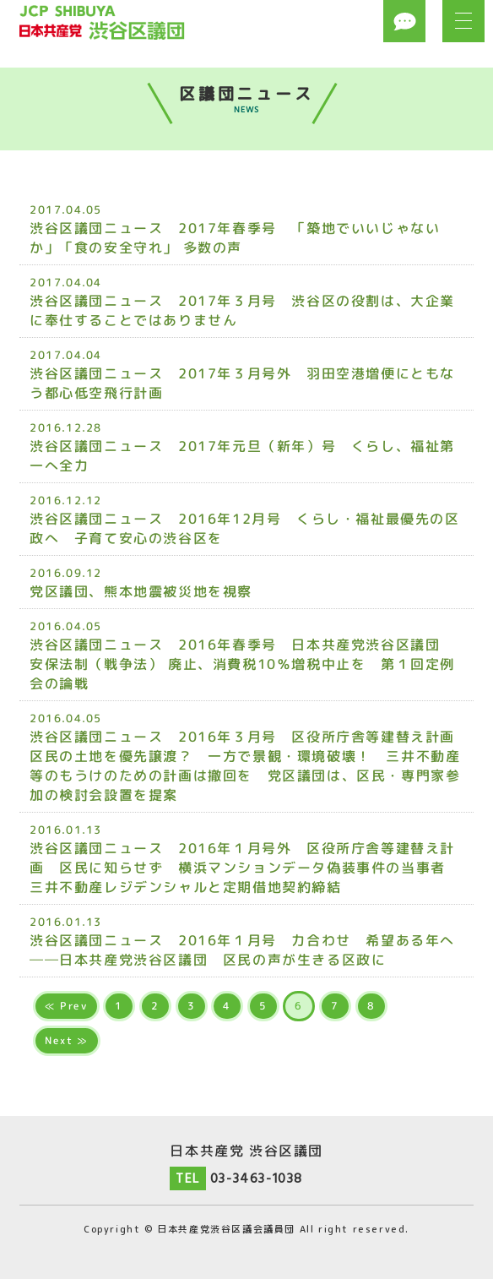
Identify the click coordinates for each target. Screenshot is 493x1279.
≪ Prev (66, 1006)
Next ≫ (67, 1040)
